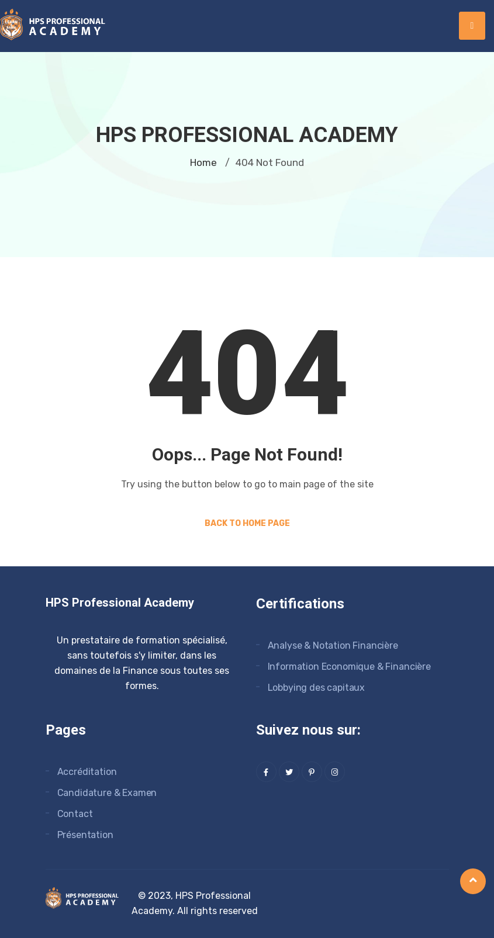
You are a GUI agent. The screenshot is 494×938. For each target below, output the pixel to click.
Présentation (85, 834)
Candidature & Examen (107, 792)
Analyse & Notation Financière (333, 645)
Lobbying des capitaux (316, 687)
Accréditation (87, 771)
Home (203, 162)
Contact (75, 813)
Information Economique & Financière (349, 666)
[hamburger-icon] (472, 26)
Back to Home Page (247, 523)
